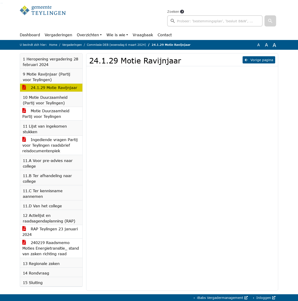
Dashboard (30, 35)
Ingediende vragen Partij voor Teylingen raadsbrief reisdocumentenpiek (50, 145)
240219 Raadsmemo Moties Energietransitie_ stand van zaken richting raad (50, 248)
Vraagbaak (143, 35)
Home (53, 44)
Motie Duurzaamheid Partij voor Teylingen (45, 114)
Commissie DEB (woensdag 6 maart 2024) (116, 44)
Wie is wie (115, 35)
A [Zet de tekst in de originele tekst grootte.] (258, 45)
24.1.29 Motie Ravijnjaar (49, 87)
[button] (270, 20)
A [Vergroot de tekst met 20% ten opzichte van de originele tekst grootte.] (266, 44)
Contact (165, 35)
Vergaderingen (58, 35)
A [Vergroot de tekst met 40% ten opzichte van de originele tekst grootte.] (274, 45)
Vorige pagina (259, 60)
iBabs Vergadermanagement (222, 298)
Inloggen (265, 298)
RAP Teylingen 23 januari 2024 (50, 232)
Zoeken (173, 11)
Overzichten (88, 35)
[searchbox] (215, 20)
